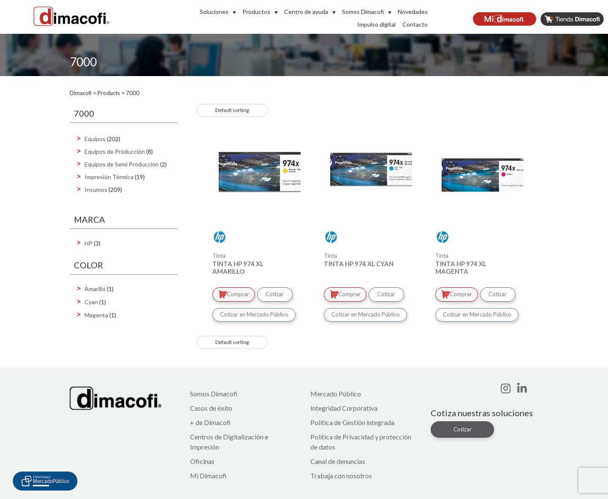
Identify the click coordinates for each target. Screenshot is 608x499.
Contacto (415, 24)
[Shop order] (232, 110)
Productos (256, 11)
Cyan (91, 301)
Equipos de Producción (114, 151)
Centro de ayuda (306, 11)
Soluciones (214, 11)
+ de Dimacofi (210, 421)
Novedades (413, 11)
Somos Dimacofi (363, 11)
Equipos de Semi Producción (121, 164)
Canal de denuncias (337, 460)
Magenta (96, 315)
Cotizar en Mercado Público (254, 313)
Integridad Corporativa (343, 407)
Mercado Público (335, 392)
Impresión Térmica (108, 176)
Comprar (234, 293)
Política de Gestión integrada (352, 421)
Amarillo (95, 288)
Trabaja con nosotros (341, 474)
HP (88, 243)
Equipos (95, 138)
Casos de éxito (211, 407)
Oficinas (202, 460)
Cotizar (277, 293)
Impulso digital (376, 24)
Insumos (95, 189)
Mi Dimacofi (208, 474)
